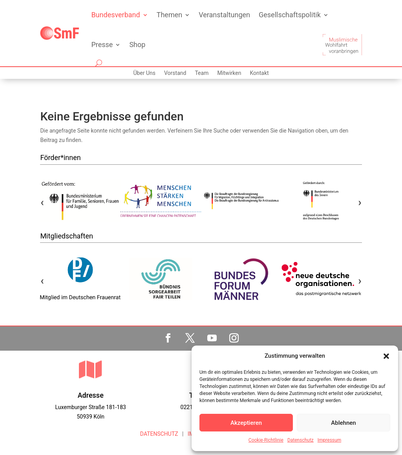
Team (201, 73)
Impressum (329, 440)
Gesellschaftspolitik (290, 15)
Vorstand (175, 73)
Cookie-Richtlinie (266, 440)
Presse (102, 44)
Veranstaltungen (224, 15)
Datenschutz (300, 440)
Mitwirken (229, 73)
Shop (137, 44)
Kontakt (259, 73)
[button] (386, 356)
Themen (169, 15)
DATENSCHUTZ (159, 434)
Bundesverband (115, 15)
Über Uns (144, 73)
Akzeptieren (246, 422)
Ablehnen (343, 422)
